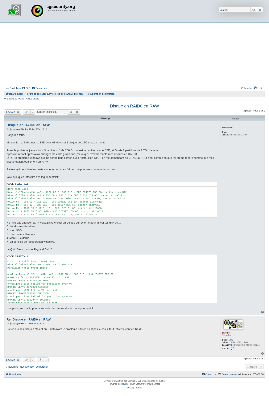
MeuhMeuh (227, 127)
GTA (138, 381)
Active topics (32, 98)
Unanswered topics (14, 98)
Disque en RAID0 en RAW (134, 106)
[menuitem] (26, 88)
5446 (231, 340)
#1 (8, 129)
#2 (8, 323)
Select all (21, 184)
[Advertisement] (134, 54)
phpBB (123, 384)
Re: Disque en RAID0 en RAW (29, 319)
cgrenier (226, 333)
